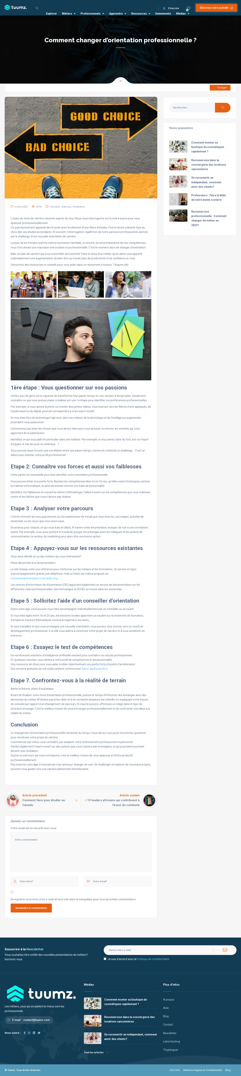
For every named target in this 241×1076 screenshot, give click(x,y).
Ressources (140, 13)
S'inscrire (171, 8)
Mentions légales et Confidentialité (202, 1070)
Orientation (79, 206)
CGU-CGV (174, 1070)
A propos (168, 999)
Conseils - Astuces (60, 206)
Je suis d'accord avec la (136, 959)
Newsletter (170, 1033)
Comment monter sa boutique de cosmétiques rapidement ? (207, 147)
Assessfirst (100, 668)
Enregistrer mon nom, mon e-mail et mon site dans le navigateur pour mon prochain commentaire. (73, 899)
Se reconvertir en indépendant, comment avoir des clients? (206, 182)
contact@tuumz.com (36, 1020)
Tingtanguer (170, 1049)
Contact (168, 1024)
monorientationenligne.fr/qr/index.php (34, 578)
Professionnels (92, 13)
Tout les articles (96, 1052)
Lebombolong (171, 1041)
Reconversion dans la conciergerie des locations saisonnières (208, 165)
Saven (85, 668)
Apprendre (117, 13)
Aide (166, 1007)
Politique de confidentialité (153, 959)
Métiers (69, 13)
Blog (166, 1016)
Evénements (163, 13)
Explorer (51, 13)
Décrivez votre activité (216, 7)
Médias (182, 13)
